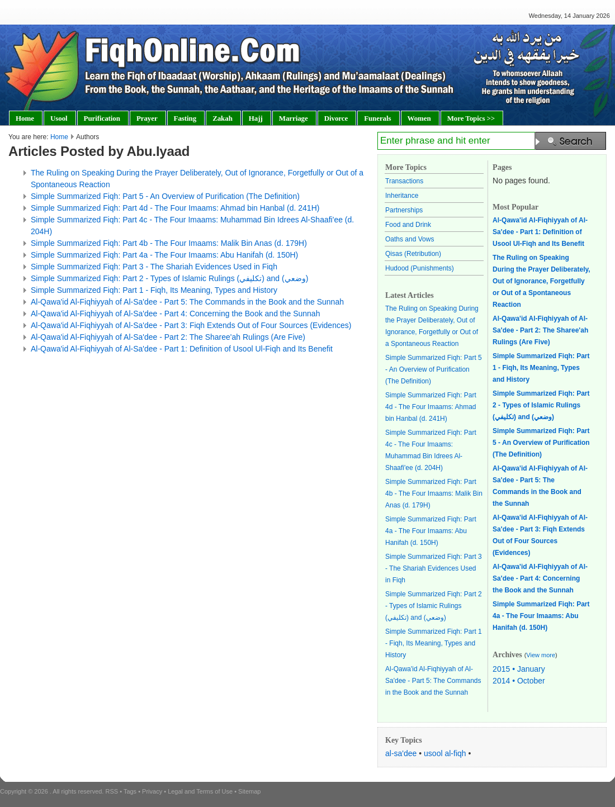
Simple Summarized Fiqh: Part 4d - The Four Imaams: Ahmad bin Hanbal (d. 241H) (175, 207)
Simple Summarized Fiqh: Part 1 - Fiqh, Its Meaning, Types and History (154, 290)
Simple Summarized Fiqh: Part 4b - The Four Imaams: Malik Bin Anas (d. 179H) (169, 243)
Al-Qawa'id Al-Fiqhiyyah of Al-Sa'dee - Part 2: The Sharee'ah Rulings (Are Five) (168, 337)
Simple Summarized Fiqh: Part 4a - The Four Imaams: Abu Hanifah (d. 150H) (164, 254)
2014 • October (519, 680)
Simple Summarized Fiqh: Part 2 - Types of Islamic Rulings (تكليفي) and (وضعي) (169, 278)
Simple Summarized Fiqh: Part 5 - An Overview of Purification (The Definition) (165, 196)
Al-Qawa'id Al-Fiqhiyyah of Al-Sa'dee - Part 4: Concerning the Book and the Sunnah (175, 313)
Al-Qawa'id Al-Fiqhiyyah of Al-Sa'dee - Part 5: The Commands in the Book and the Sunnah (187, 301)
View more (540, 655)
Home (59, 137)
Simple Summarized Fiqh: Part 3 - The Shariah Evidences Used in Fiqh (154, 266)
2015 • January (519, 668)
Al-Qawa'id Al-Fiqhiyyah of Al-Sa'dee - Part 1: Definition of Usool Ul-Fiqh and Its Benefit (182, 348)
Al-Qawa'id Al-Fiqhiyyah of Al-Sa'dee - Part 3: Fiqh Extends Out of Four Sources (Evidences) (191, 325)
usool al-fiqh (445, 753)
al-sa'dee (401, 753)
